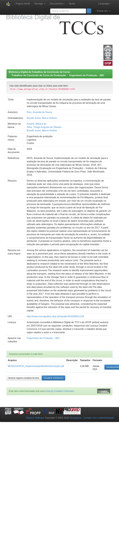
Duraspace (75, 418)
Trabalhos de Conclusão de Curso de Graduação (38, 75)
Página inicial (22, 3)
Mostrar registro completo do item (23, 378)
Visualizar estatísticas (53, 378)
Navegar (39, 3)
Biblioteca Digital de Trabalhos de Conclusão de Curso (39, 72)
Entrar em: (103, 11)
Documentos (57, 3)
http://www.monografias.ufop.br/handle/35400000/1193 (55, 316)
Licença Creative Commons (59, 391)
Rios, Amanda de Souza (39, 112)
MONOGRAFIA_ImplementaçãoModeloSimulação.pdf (36, 366)
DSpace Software (35, 418)
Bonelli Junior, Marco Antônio (42, 118)
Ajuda (72, 3)
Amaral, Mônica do (36, 124)
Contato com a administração (98, 418)
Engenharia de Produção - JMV (86, 75)
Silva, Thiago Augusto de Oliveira (44, 127)
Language (104, 3)
